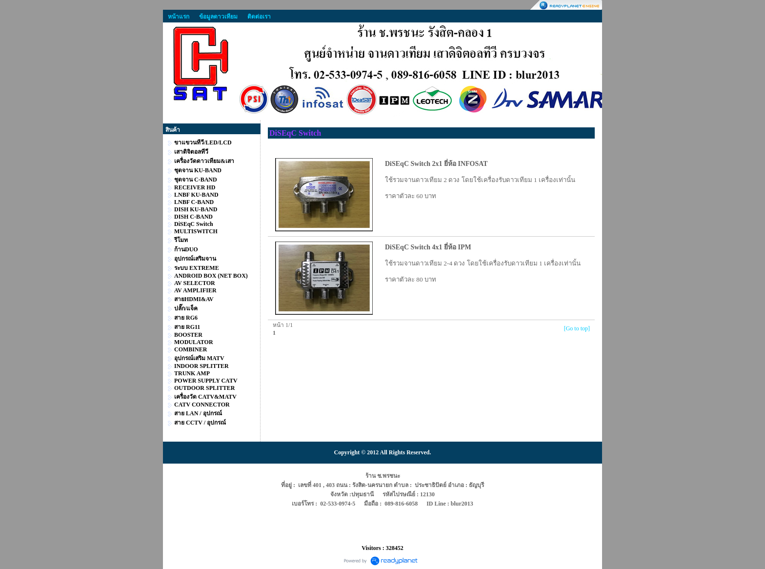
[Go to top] (577, 328)
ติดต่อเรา (259, 16)
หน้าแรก (178, 16)
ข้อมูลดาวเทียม (218, 16)
